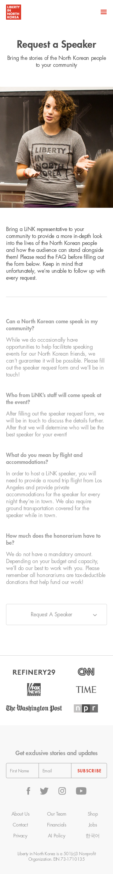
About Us (20, 814)
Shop (93, 814)
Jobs (93, 825)
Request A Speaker (51, 614)
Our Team (56, 814)
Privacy (20, 835)
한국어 (93, 835)
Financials (56, 825)
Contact (20, 825)
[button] (103, 12)
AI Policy (56, 835)
